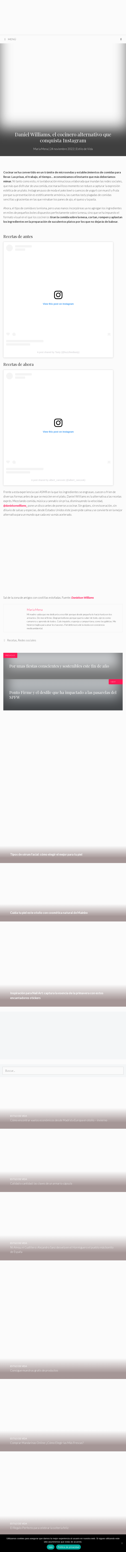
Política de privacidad (68, 1547)
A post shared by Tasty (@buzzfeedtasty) (58, 352)
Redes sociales (27, 640)
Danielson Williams (82, 597)
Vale (50, 1547)
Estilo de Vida (84, 149)
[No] (122, 1543)
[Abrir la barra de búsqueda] (121, 39)
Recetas (12, 640)
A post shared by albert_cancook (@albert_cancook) (58, 480)
